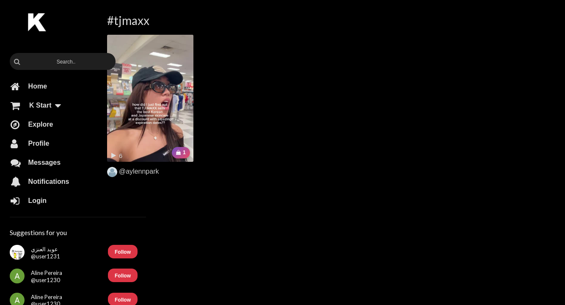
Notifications (40, 182)
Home (29, 86)
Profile (30, 144)
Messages (36, 163)
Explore (32, 124)
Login (29, 201)
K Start (40, 105)
